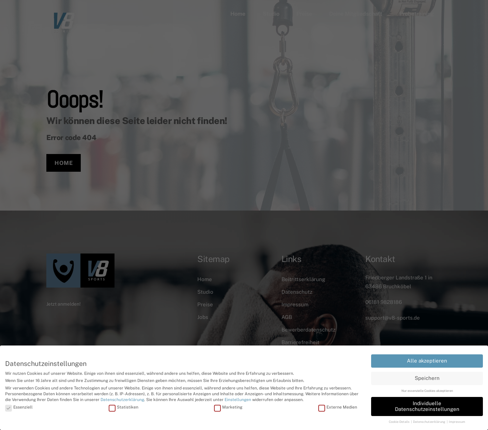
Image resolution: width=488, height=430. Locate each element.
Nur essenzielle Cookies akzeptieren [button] (427, 390)
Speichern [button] (427, 377)
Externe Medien (337, 406)
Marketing (228, 406)
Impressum (457, 421)
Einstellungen (238, 398)
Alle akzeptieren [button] (427, 360)
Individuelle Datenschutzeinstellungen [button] (427, 405)
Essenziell (19, 406)
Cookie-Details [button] (399, 421)
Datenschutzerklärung (122, 398)
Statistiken (123, 406)
